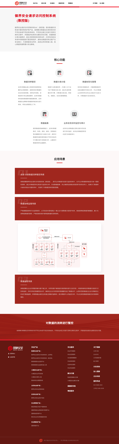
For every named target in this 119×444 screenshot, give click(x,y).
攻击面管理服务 (72, 357)
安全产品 (35, 3)
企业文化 (96, 354)
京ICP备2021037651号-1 (51, 440)
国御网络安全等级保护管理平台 (40, 410)
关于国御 (95, 3)
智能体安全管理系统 (37, 380)
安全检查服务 (71, 368)
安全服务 (52, 3)
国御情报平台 (35, 425)
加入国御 (102, 3)
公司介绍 (96, 351)
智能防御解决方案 (73, 377)
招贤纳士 (11, 353)
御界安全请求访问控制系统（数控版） (42, 358)
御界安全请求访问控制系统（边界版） (42, 354)
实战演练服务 (71, 361)
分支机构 (96, 366)
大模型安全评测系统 (37, 373)
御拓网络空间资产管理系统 (39, 406)
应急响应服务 (71, 364)
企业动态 (96, 376)
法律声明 (11, 357)
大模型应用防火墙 (36, 377)
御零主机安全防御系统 (37, 389)
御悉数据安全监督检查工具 (39, 365)
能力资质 (96, 361)
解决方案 (43, 3)
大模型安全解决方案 (73, 380)
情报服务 (70, 3)
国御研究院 (61, 3)
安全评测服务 (71, 351)
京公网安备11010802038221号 (69, 440)
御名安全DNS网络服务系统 (39, 417)
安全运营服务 (71, 354)
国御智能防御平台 (36, 413)
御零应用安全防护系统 (37, 398)
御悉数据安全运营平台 (37, 361)
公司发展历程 (97, 357)
